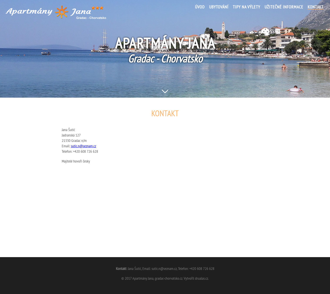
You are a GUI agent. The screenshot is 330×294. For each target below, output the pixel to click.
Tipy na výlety (246, 7)
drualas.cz (201, 278)
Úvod (200, 7)
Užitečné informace (284, 7)
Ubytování (218, 7)
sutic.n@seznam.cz (83, 145)
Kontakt (315, 7)
